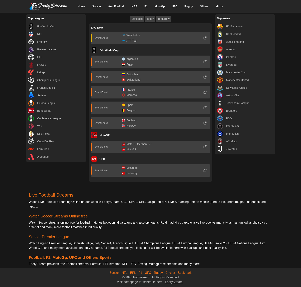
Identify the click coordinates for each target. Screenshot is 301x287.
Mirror (219, 6)
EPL (133, 272)
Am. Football (116, 6)
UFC (174, 6)
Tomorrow (164, 18)
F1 (145, 6)
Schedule (137, 18)
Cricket (170, 272)
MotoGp (160, 6)
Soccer (96, 6)
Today (150, 18)
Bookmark (185, 272)
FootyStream (174, 282)
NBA (134, 6)
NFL (124, 272)
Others (204, 6)
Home (81, 6)
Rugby (188, 6)
